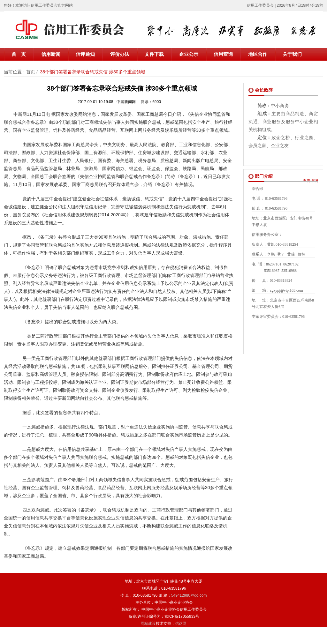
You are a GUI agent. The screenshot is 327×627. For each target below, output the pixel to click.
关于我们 (292, 54)
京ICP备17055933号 (181, 616)
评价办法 (119, 54)
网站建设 (148, 623)
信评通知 (85, 54)
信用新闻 (50, 54)
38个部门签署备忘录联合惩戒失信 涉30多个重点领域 (92, 71)
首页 (30, 71)
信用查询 (223, 54)
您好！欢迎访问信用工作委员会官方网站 (38, 5)
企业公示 (188, 54)
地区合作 (257, 54)
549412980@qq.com (189, 595)
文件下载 (154, 54)
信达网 (180, 623)
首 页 (18, 54)
